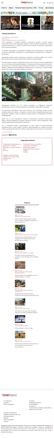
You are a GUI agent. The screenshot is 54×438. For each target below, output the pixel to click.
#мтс (21, 242)
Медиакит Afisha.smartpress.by (12, 415)
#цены (28, 297)
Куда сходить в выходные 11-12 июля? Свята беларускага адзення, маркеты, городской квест (10, 26)
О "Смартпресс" (8, 401)
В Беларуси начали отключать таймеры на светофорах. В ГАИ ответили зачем (11, 164)
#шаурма (31, 260)
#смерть (30, 279)
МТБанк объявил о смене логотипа (24, 335)
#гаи (24, 316)
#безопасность (26, 260)
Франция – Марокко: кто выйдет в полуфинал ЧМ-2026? (31, 25)
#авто (21, 316)
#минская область (26, 242)
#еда (21, 260)
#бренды (26, 333)
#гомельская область (21, 47)
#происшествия (23, 279)
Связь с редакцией (9, 404)
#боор (28, 348)
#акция (32, 242)
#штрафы (28, 316)
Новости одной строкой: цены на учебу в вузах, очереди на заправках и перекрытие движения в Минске (26, 228)
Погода (41, 8)
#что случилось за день (25, 224)
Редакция (6, 403)
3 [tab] (26, 31)
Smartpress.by (49, 427)
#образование (23, 297)
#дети (14, 47)
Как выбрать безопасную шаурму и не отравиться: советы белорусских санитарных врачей (26, 264)
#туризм (36, 242)
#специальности (18, 298)
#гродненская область (19, 280)
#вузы (31, 297)
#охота (21, 348)
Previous (2, 22)
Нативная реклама (9, 416)
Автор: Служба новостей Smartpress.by (10, 44)
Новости (4, 8)
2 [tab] (24, 31)
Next (52, 22)
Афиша (11, 8)
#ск (28, 279)
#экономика (17, 297)
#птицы (25, 348)
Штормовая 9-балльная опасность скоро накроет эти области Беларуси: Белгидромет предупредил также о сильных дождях (32, 155)
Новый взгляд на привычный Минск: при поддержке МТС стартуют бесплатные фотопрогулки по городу (25, 246)
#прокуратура (10, 47)
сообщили (48, 59)
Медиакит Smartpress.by (10, 413)
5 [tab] (31, 31)
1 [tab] (22, 31)
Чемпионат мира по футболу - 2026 (25, 8)
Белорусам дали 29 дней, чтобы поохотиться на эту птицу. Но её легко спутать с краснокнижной (26, 352)
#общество (4, 47)
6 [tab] (33, 31)
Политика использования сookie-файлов (40, 408)
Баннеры (6, 418)
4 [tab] (28, 31)
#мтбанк (22, 333)
